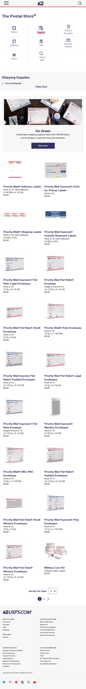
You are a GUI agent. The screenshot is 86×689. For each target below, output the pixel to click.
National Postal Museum (11, 661)
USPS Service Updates (48, 627)
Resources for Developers (12, 664)
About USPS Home (46, 622)
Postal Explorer (8, 658)
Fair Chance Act (45, 661)
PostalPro (6, 666)
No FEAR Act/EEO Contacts (49, 658)
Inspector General (9, 656)
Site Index (6, 624)
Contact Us (6, 622)
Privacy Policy (45, 650)
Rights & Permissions (47, 635)
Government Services (47, 632)
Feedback (6, 630)
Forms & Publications (47, 630)
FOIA (41, 656)
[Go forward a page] (48, 599)
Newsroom (44, 624)
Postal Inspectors (9, 653)
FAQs (4, 627)
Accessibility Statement (48, 664)
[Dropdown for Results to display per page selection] (52, 591)
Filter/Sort (41, 86)
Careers (5, 637)
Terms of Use (44, 653)
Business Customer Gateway (13, 650)
